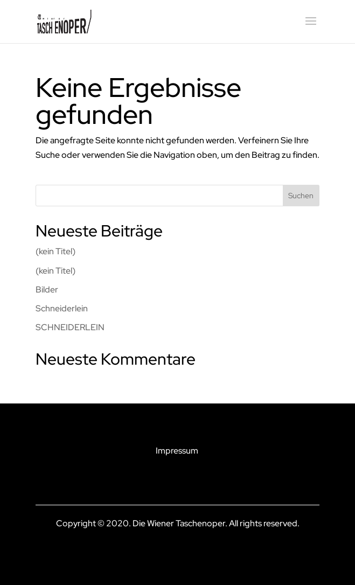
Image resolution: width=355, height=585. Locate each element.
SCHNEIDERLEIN (70, 327)
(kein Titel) (55, 251)
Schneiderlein (62, 308)
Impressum (177, 450)
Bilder (47, 289)
